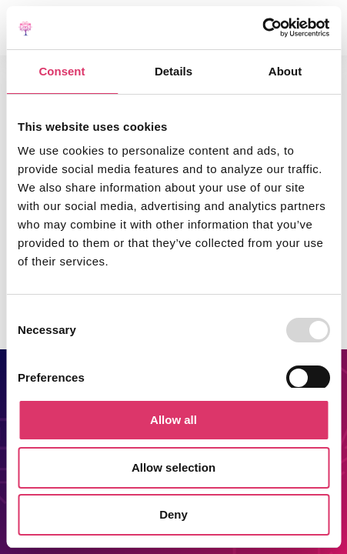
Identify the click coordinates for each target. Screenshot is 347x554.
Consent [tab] (62, 71)
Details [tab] (173, 71)
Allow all (173, 419)
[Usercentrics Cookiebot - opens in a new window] (262, 28)
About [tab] (285, 71)
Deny (173, 514)
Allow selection (173, 467)
